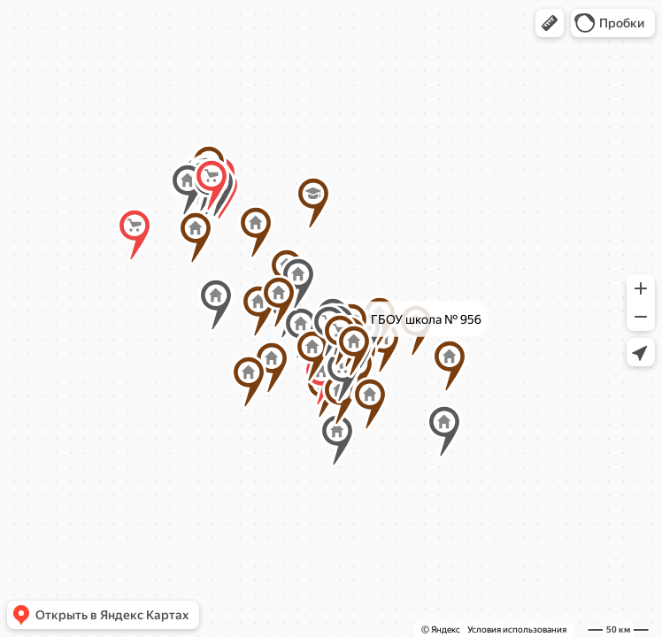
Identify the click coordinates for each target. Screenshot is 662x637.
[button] (549, 23)
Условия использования (516, 629)
